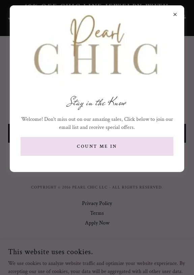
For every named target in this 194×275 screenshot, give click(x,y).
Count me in (97, 146)
